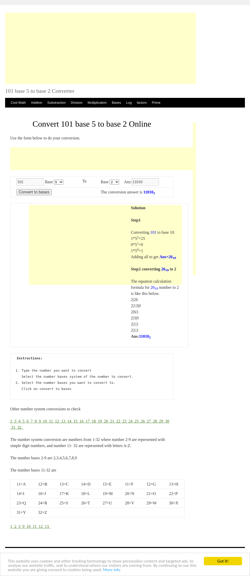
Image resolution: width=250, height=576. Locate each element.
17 (88, 421)
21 (113, 421)
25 (137, 421)
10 (46, 421)
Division (77, 102)
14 (70, 421)
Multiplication (97, 102)
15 (76, 421)
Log (129, 102)
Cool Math (18, 102)
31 (14, 427)
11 (52, 421)
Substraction (56, 102)
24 (131, 421)
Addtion (36, 102)
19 (101, 421)
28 (156, 421)
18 (95, 421)
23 (125, 421)
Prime (156, 102)
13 (64, 421)
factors (142, 102)
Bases (116, 102)
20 (107, 421)
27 (150, 421)
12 (58, 421)
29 (162, 421)
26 (144, 421)
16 (82, 421)
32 (20, 427)
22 (119, 421)
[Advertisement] (100, 48)
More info (111, 570)
